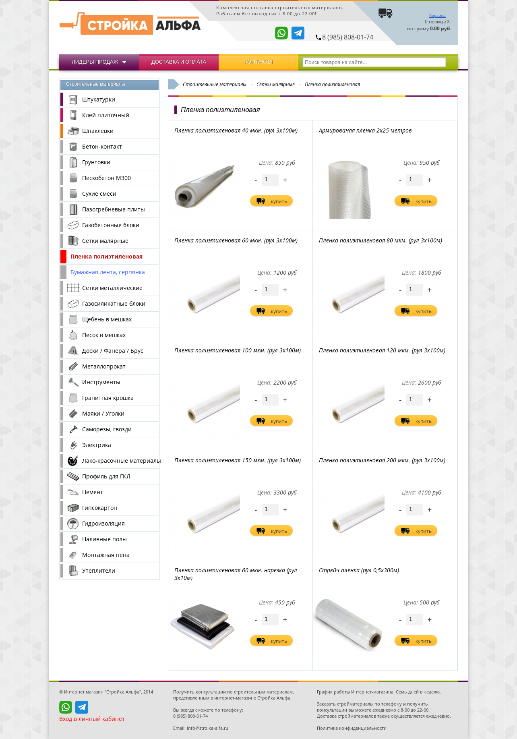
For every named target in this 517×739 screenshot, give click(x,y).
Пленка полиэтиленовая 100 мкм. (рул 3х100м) (237, 350)
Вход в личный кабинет (92, 718)
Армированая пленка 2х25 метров (365, 130)
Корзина (437, 15)
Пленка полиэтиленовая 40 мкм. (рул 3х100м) (236, 130)
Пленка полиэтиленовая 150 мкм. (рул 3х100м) (237, 460)
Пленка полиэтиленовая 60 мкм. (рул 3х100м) (236, 240)
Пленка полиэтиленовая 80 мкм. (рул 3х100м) (380, 240)
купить (279, 201)
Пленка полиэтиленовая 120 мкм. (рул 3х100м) (382, 350)
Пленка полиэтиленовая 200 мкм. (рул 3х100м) (382, 460)
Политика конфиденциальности (352, 728)
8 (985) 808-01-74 (347, 37)
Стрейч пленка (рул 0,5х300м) (359, 570)
